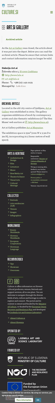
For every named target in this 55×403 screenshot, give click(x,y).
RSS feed (35, 182)
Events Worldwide (15, 231)
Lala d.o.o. (21, 86)
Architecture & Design (16, 159)
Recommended (15, 259)
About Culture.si (17, 318)
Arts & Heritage (16, 153)
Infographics (15, 215)
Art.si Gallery (16, 48)
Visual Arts (15, 180)
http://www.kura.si (38, 122)
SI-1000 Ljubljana (29, 71)
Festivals (14, 200)
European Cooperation (15, 242)
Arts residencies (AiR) (17, 204)
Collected (13, 195)
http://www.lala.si (14, 75)
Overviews (14, 270)
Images (13, 212)
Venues (13, 209)
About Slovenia (17, 322)
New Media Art (16, 173)
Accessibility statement (39, 180)
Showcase (14, 267)
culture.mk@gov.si (37, 174)
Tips (12, 264)
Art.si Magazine (34, 127)
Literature (14, 167)
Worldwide (14, 225)
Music (12, 170)
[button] (24, 400)
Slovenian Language (14, 248)
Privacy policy (36, 178)
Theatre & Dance (17, 177)
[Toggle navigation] (51, 12)
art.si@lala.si (12, 79)
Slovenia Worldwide (15, 237)
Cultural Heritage (14, 184)
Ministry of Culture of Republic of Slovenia (39, 161)
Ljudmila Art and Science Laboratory (25, 312)
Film (12, 163)
